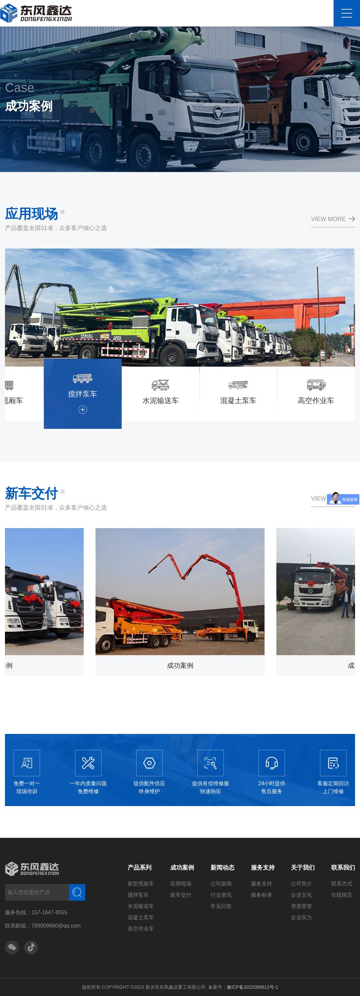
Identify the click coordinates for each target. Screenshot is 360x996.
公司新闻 (221, 883)
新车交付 (180, 895)
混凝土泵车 (141, 917)
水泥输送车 (141, 906)
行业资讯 (221, 895)
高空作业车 (141, 928)
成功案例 (182, 867)
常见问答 (221, 906)
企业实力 (301, 917)
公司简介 (301, 883)
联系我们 (343, 867)
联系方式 (341, 883)
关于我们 (303, 867)
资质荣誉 (301, 906)
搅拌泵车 (138, 895)
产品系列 (139, 867)
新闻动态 (222, 867)
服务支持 (263, 867)
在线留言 (341, 895)
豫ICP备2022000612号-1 (252, 987)
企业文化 (301, 895)
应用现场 (180, 883)
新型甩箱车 (141, 883)
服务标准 (261, 895)
